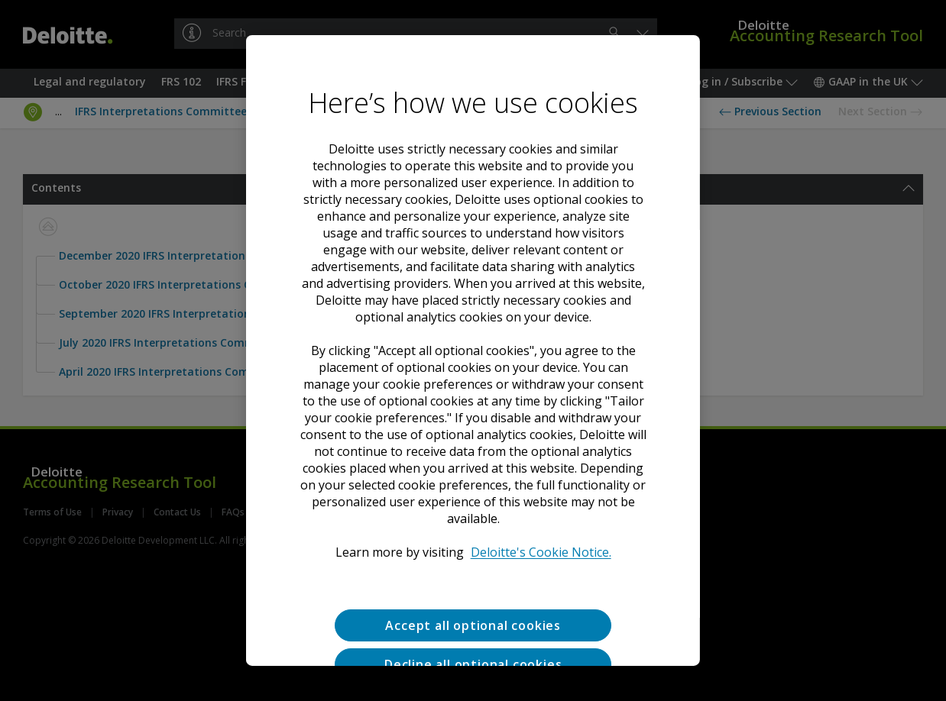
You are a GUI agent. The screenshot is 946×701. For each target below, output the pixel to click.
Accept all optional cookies (473, 625)
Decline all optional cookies (473, 664)
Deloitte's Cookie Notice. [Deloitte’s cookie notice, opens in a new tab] (540, 552)
